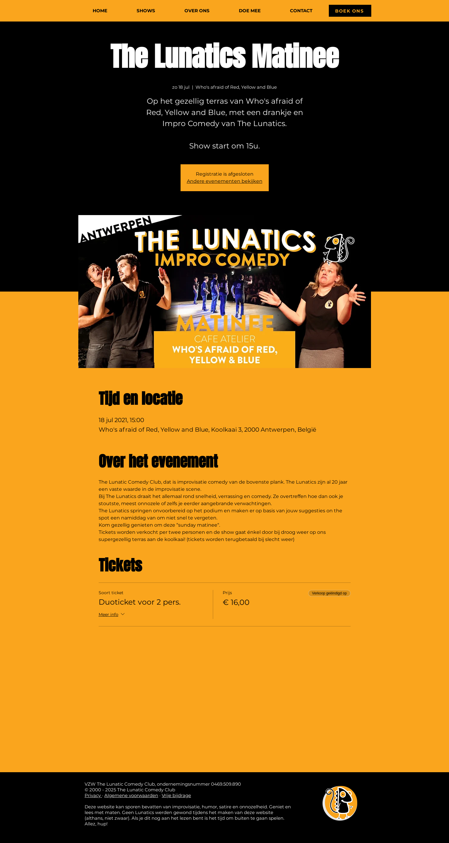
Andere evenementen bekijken (224, 181)
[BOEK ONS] (350, 11)
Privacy (93, 795)
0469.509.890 (226, 784)
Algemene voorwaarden (131, 795)
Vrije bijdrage (176, 795)
